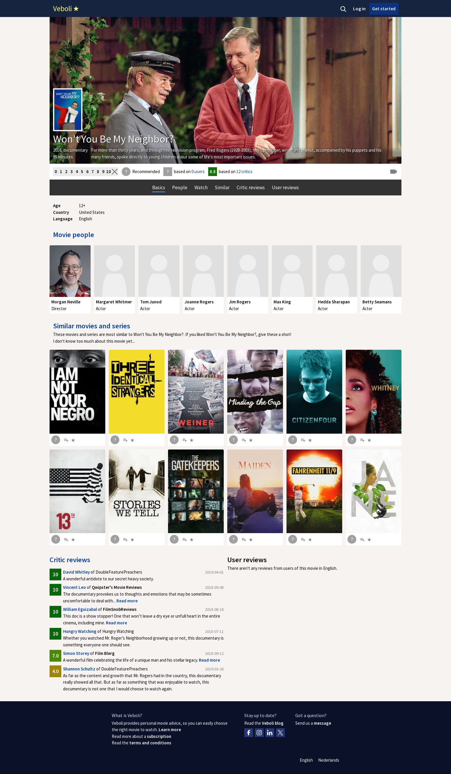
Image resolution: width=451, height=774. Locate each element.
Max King (282, 302)
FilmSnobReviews (120, 609)
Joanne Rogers (199, 302)
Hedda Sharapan (334, 302)
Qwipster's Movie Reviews (117, 587)
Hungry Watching (79, 631)
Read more (127, 601)
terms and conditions (150, 743)
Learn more (170, 729)
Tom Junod (151, 302)
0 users (198, 171)
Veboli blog (273, 723)
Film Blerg (105, 653)
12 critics (244, 171)
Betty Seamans (377, 302)
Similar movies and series (91, 325)
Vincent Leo (74, 587)
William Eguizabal (80, 609)
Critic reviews (70, 559)
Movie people (73, 234)
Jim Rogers (240, 302)
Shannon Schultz (79, 669)
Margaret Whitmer (114, 302)
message (322, 723)
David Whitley (76, 572)
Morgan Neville (65, 302)
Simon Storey (76, 653)
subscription (159, 736)
